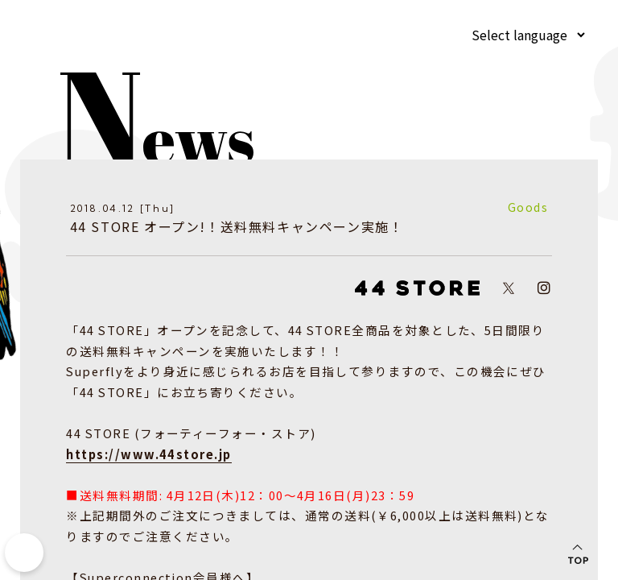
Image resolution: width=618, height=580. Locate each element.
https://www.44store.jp (145, 457)
